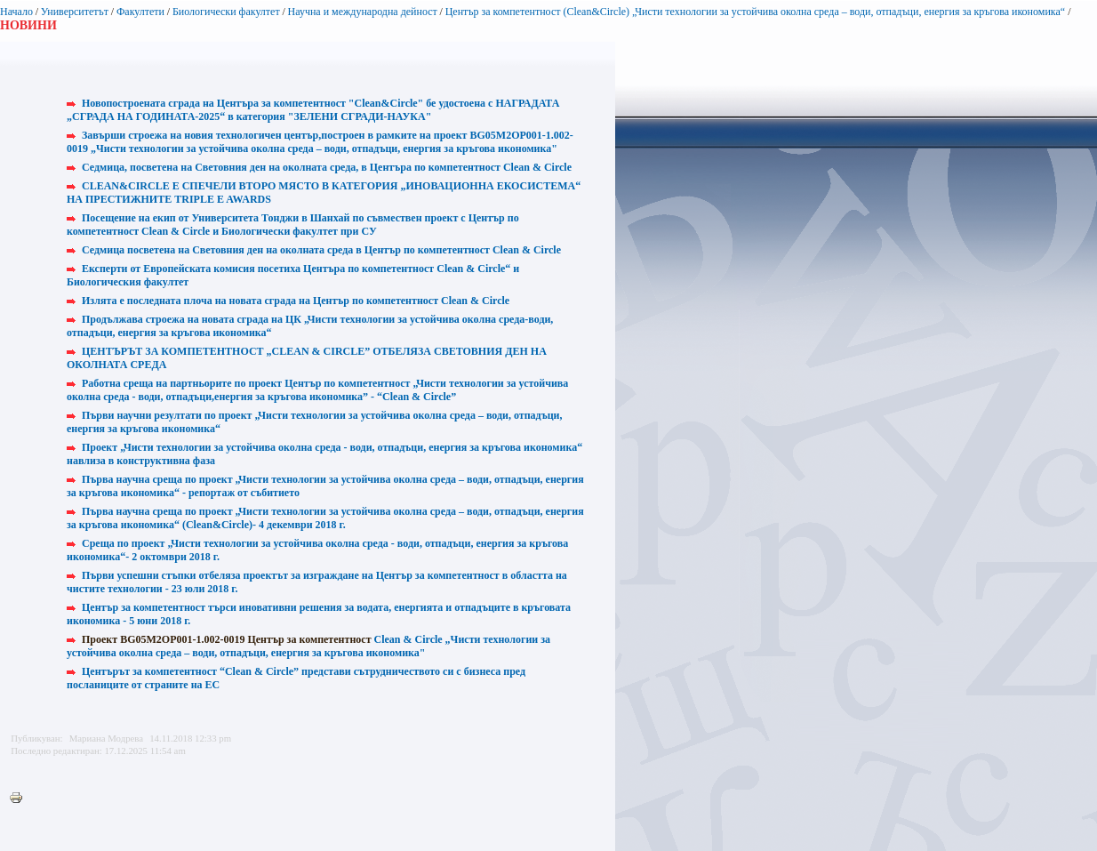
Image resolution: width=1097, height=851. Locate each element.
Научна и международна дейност (362, 11)
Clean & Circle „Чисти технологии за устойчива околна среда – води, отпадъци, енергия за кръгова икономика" (308, 646)
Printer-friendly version (20, 799)
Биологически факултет (226, 11)
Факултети (140, 11)
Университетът (74, 11)
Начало (16, 11)
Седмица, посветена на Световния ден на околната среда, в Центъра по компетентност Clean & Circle (327, 167)
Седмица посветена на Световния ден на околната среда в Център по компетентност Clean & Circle (321, 250)
